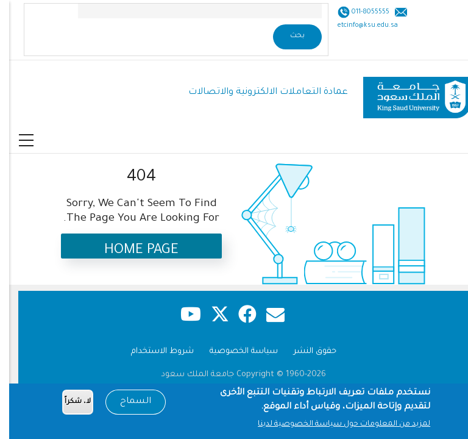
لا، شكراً (68, 403)
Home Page (132, 251)
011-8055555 (360, 12)
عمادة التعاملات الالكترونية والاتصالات (259, 92)
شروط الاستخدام (153, 351)
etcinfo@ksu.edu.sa (358, 25)
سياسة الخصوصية (234, 351)
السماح (126, 403)
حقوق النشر (306, 351)
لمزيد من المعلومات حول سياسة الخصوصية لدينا (335, 425)
